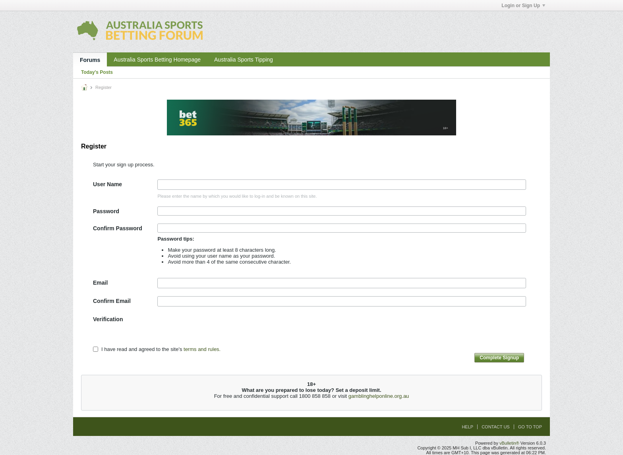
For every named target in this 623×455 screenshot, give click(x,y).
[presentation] (217, 329)
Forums (90, 60)
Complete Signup (499, 358)
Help (467, 426)
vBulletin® (509, 443)
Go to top (530, 426)
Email (100, 283)
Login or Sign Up (523, 5)
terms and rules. (202, 349)
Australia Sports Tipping (243, 59)
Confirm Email (112, 301)
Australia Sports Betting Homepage (157, 59)
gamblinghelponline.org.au (378, 396)
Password (106, 211)
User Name (107, 184)
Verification (108, 319)
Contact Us (496, 426)
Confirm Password (117, 228)
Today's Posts (97, 72)
